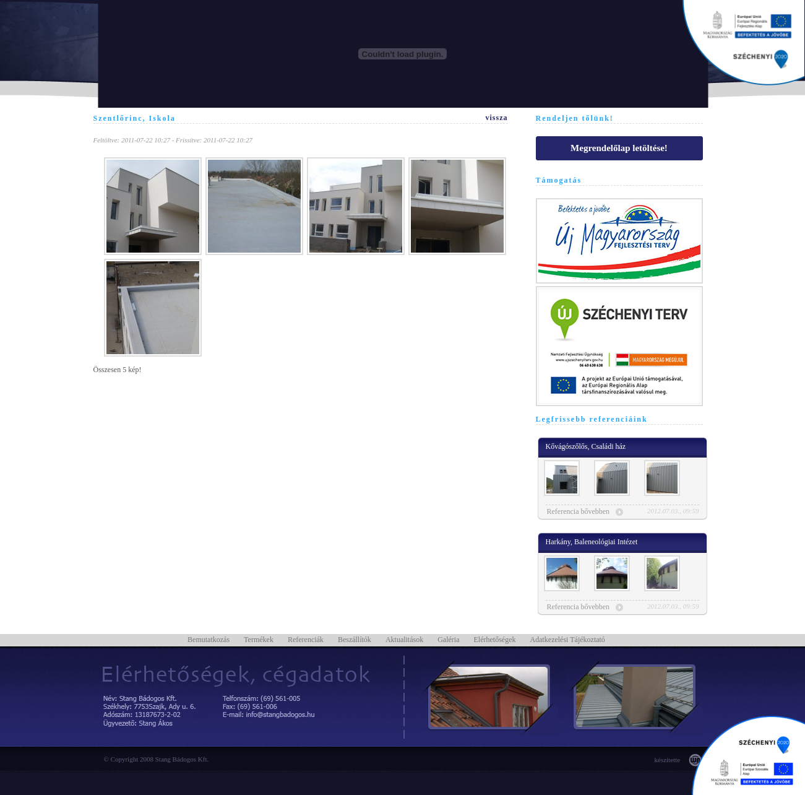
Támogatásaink (743, 42)
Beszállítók (354, 639)
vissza (497, 117)
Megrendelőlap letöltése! (619, 148)
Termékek (258, 639)
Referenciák (306, 639)
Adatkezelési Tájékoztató (567, 639)
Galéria (448, 639)
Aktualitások (404, 639)
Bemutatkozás (208, 639)
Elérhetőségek (495, 639)
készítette (668, 759)
